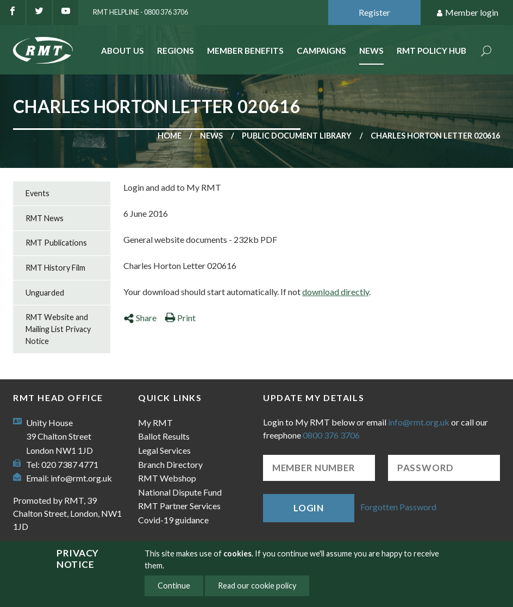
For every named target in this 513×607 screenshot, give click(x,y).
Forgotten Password (398, 507)
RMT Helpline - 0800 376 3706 (140, 12)
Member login (467, 12)
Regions (175, 50)
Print (180, 317)
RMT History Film (55, 267)
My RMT (155, 422)
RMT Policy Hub (431, 50)
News (371, 50)
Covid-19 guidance (173, 520)
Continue (174, 585)
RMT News (45, 218)
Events (37, 193)
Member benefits (245, 50)
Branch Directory (170, 464)
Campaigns (321, 50)
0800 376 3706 (331, 435)
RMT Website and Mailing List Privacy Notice (58, 328)
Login (308, 508)
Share (140, 317)
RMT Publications (56, 242)
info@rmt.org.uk (81, 478)
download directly (335, 291)
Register (374, 12)
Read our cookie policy (257, 585)
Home (170, 135)
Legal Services (164, 450)
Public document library (297, 135)
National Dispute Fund (180, 492)
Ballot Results (164, 436)
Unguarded (45, 292)
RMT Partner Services (179, 505)
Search (486, 51)
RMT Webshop (167, 478)
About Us (122, 50)
